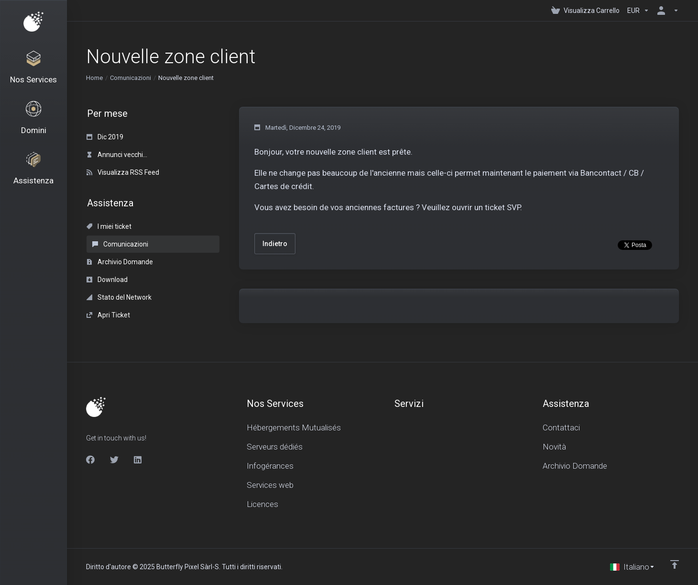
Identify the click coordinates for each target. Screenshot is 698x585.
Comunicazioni (130, 77)
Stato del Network (119, 297)
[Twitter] (114, 459)
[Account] (666, 10)
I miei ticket (109, 226)
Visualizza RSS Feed (123, 172)
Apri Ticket (108, 315)
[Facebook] (90, 459)
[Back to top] (675, 564)
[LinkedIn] (138, 459)
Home (94, 77)
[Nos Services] (33, 70)
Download (107, 279)
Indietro (274, 244)
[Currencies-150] (638, 10)
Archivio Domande (120, 262)
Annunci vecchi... (117, 154)
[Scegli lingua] (632, 566)
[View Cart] (585, 10)
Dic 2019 (105, 137)
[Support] (33, 178)
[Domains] (33, 124)
